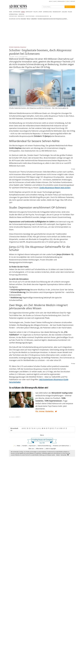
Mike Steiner (39, 448)
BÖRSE (23, 12)
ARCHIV (50, 1)
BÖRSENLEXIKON (61, 1)
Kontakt (24, 445)
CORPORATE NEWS (13, 16)
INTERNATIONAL (13, 14)
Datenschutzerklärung (44, 445)
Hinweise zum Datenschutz (61, 445)
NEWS (10, 12)
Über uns (31, 448)
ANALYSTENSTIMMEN (30, 16)
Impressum (32, 445)
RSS (67, 1)
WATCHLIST (72, 1)
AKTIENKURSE (16, 12)
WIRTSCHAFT (29, 12)
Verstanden (64, 455)
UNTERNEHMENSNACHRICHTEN (42, 16)
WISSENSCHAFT (57, 12)
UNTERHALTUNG (47, 12)
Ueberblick (34, 19)
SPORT (40, 12)
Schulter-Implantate (14, 47)
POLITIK (35, 12)
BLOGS (54, 1)
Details (58, 455)
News (18, 445)
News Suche (69, 6)
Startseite (23, 19)
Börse (28, 19)
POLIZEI (70, 12)
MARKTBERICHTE (21, 16)
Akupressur (23, 47)
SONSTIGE (21, 14)
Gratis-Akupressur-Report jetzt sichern (54, 187)
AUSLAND (64, 12)
